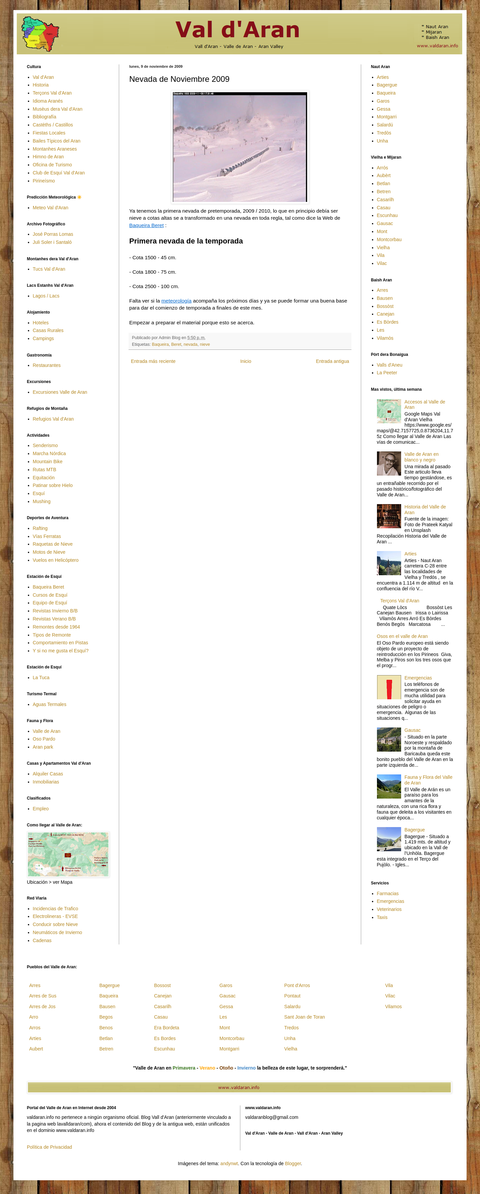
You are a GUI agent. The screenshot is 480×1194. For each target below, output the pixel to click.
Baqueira (160, 344)
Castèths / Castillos (53, 124)
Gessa (383, 109)
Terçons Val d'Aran (52, 93)
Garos (383, 101)
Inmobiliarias (46, 781)
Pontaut (292, 995)
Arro (33, 1017)
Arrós (382, 167)
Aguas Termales (49, 704)
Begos (106, 1017)
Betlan (383, 183)
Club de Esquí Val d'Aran (59, 172)
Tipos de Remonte (52, 635)
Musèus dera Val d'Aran (58, 109)
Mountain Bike (48, 461)
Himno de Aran (48, 156)
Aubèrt (384, 175)
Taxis (382, 917)
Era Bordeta (166, 1027)
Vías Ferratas (47, 536)
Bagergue (387, 85)
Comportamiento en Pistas (60, 642)
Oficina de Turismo (52, 164)
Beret (176, 344)
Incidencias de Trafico (55, 908)
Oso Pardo (44, 739)
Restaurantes (47, 365)
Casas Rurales (48, 330)
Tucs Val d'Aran (49, 269)
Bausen (385, 298)
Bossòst (385, 306)
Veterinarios (389, 909)
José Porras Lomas (53, 234)
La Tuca (41, 677)
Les (381, 330)
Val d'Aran (43, 77)
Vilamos (393, 1006)
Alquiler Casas (48, 773)
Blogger (293, 1163)
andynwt (229, 1163)
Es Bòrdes (388, 322)
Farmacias (388, 893)
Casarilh (385, 199)
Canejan (385, 314)
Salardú (385, 124)
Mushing (42, 501)
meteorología (176, 301)
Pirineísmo (44, 180)
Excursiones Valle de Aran (60, 392)
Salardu (292, 1006)
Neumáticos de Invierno (57, 932)
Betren (384, 191)
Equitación (44, 477)
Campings (43, 338)
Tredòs (384, 132)
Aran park (43, 747)
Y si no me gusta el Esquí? (61, 650)
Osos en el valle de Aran (402, 636)
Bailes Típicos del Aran (57, 141)
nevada (190, 344)
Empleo (41, 808)
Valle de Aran (46, 731)
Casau (383, 207)
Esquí (39, 493)
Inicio (245, 361)
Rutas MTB (44, 469)
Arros (34, 1027)
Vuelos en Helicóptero (56, 560)
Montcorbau (389, 239)
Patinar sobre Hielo (53, 485)
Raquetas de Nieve (53, 544)
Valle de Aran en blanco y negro (421, 457)
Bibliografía (44, 116)
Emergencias (418, 678)
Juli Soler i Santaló (52, 242)
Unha (382, 141)
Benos (106, 1027)
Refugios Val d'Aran (53, 419)
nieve (205, 344)
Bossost (162, 985)
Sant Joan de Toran (304, 1017)
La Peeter (387, 372)
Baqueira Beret (146, 225)
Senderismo (45, 445)
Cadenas (42, 940)
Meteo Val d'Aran (50, 207)
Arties (383, 77)
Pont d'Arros (297, 985)
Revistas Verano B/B (54, 618)
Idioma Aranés (48, 101)
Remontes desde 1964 (56, 627)
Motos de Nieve (49, 552)
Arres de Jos (42, 1006)
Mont (382, 231)
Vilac (382, 263)
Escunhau (387, 215)
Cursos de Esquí (50, 595)
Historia (41, 85)
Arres (382, 290)
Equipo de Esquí (50, 602)
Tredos (291, 1027)
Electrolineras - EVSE (55, 916)
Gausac (385, 223)
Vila (381, 255)
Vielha (383, 247)
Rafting (40, 528)
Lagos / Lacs (46, 295)
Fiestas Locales (49, 132)
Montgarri (387, 116)
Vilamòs (385, 338)
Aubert (36, 1048)
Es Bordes (165, 1038)
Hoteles (41, 322)
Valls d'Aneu (389, 365)
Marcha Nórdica (49, 453)
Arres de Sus (42, 995)
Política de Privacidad (49, 1147)
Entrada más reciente (153, 361)
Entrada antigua (332, 361)
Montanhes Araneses (55, 149)
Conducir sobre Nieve (55, 924)
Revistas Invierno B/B (55, 610)
